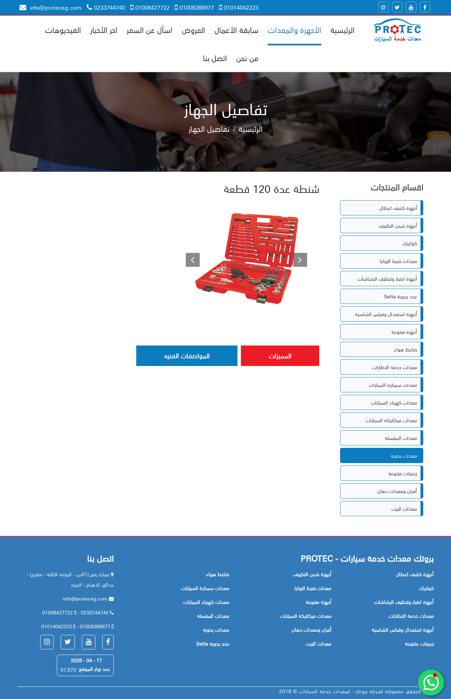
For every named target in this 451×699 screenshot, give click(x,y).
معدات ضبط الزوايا (398, 260)
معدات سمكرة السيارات (393, 384)
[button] (189, 258)
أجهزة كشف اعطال (398, 207)
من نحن (247, 57)
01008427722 (150, 7)
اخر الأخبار (104, 29)
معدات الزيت (404, 508)
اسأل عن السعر (150, 29)
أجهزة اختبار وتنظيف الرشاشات (387, 278)
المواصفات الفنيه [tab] (187, 355)
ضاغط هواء (405, 349)
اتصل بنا (215, 57)
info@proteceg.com (50, 7)
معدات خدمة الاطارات (394, 367)
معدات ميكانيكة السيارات (391, 420)
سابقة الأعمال (236, 29)
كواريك (409, 243)
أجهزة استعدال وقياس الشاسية (386, 313)
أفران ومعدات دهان (397, 490)
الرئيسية (342, 29)
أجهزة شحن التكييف (398, 225)
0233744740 (106, 7)
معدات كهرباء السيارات (394, 402)
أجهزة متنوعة (404, 331)
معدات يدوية (404, 455)
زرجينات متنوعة (402, 473)
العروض (193, 29)
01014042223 (238, 7)
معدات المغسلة (401, 437)
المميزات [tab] (280, 355)
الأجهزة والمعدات (294, 29)
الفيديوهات (63, 29)
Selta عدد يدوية (400, 296)
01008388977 (194, 7)
